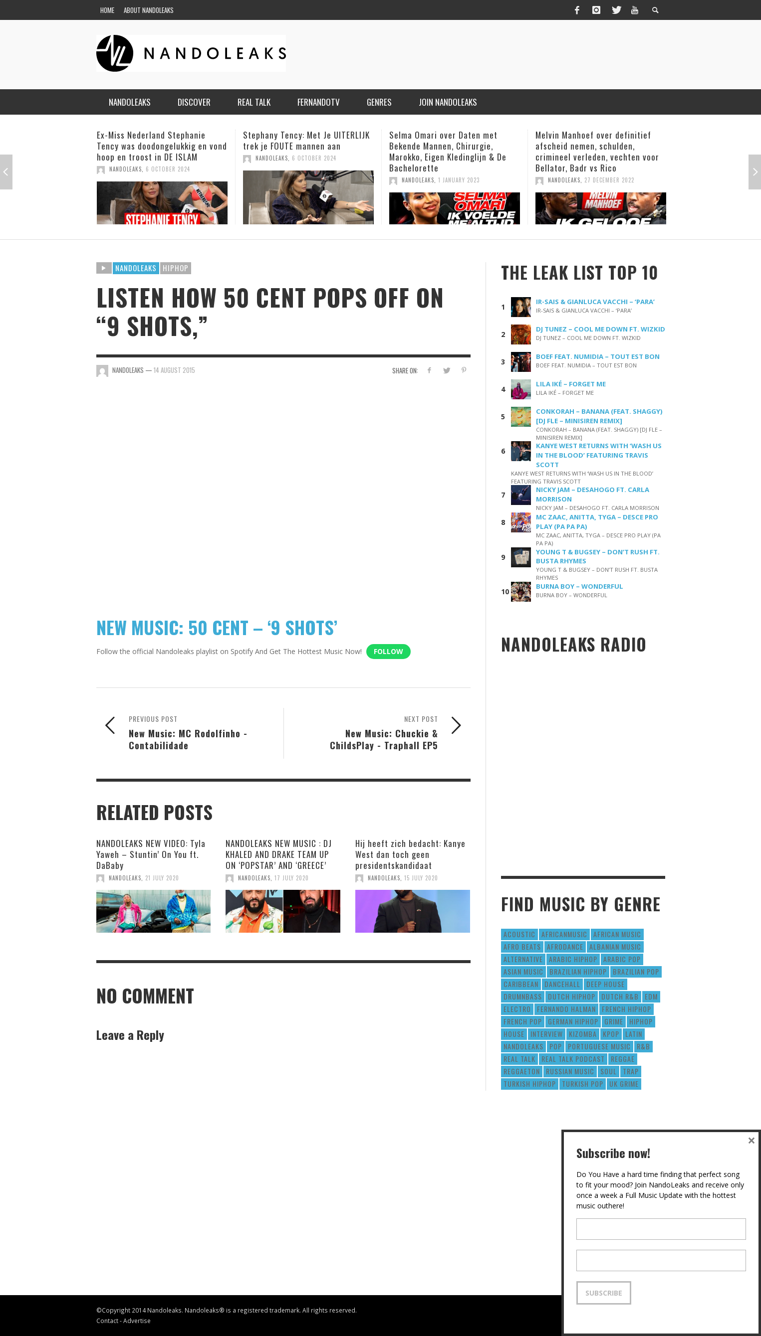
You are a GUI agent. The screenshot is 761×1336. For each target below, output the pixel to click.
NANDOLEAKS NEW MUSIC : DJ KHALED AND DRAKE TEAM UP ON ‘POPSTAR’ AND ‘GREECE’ (279, 854)
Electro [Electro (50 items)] (517, 1008)
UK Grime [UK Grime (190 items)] (624, 1083)
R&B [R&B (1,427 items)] (643, 1046)
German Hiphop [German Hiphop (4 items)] (573, 1021)
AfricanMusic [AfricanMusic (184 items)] (564, 934)
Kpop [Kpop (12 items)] (611, 1033)
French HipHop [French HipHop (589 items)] (626, 1008)
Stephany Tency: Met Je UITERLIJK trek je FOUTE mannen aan (306, 140)
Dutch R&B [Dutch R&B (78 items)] (620, 996)
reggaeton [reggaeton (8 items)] (522, 1071)
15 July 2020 (421, 878)
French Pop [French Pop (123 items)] (523, 1021)
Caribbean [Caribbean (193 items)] (521, 984)
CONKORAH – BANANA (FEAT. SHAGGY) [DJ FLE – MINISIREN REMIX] (599, 416)
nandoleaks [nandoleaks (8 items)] (523, 1046)
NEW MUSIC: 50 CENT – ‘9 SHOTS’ (216, 627)
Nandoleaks (136, 267)
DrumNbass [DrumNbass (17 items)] (523, 996)
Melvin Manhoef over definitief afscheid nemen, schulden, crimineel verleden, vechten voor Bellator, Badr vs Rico (597, 151)
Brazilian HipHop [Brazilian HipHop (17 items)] (578, 971)
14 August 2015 (174, 370)
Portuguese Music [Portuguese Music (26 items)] (599, 1046)
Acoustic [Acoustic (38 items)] (519, 934)
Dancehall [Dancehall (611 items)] (562, 984)
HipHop (176, 267)
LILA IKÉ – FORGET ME (571, 383)
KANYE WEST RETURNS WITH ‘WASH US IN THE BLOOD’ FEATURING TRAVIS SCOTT (599, 455)
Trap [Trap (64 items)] (631, 1071)
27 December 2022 (609, 180)
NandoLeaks (125, 169)
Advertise (137, 1321)
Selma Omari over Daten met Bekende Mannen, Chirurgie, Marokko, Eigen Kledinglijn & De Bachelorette (448, 151)
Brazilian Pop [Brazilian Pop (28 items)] (636, 971)
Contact (107, 1321)
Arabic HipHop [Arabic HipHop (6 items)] (573, 959)
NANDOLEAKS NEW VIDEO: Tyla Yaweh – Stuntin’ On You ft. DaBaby (151, 854)
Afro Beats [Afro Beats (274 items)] (522, 946)
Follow (388, 651)
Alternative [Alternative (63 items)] (523, 959)
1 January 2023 (459, 180)
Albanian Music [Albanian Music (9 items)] (615, 946)
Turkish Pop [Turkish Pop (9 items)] (582, 1083)
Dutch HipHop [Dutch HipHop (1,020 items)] (571, 996)
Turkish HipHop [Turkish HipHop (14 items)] (530, 1083)
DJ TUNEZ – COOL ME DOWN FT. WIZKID (600, 329)
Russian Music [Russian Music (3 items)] (570, 1071)
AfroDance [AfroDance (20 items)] (565, 946)
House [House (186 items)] (514, 1033)
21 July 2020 (162, 878)
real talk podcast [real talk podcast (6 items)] (573, 1058)
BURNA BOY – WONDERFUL (579, 586)
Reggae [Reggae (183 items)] (623, 1058)
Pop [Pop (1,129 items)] (555, 1046)
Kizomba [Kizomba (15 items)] (583, 1033)
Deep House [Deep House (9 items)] (605, 984)
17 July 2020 (291, 878)
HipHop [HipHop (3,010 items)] (641, 1021)
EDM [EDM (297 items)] (651, 996)
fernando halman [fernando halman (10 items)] (566, 1008)
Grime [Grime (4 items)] (613, 1021)
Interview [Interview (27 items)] (546, 1033)
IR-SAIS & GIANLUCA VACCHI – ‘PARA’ (595, 301)
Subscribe (603, 1293)
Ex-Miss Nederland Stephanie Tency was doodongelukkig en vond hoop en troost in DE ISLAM (162, 146)
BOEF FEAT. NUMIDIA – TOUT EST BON (598, 356)
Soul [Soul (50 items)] (608, 1071)
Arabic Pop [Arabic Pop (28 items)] (622, 959)
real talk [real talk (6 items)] (519, 1058)
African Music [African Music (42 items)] (617, 934)
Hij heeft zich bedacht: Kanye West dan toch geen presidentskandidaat (410, 854)
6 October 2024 (168, 169)
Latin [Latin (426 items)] (633, 1033)
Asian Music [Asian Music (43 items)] (523, 971)
